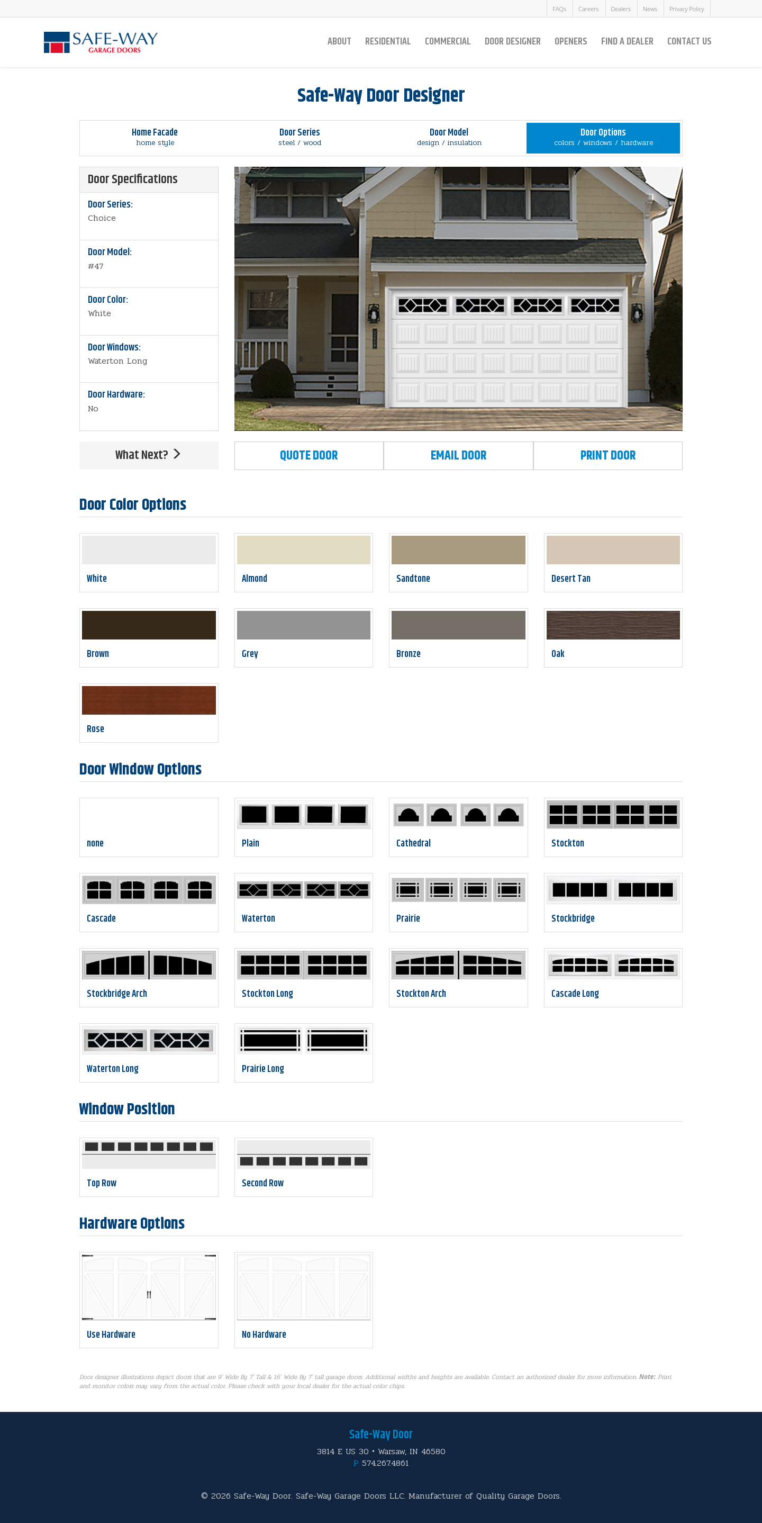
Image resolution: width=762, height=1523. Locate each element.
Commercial (448, 41)
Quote (309, 455)
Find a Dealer (627, 41)
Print (608, 455)
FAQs (559, 9)
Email (458, 455)
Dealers (621, 9)
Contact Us (689, 41)
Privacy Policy (686, 9)
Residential (388, 41)
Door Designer (513, 41)
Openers (571, 41)
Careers (588, 9)
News (650, 9)
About (339, 41)
